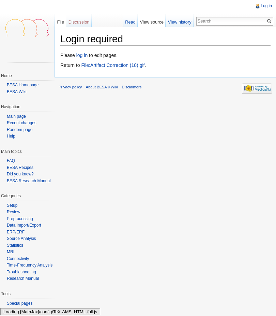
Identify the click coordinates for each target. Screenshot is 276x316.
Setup (12, 205)
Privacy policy (70, 87)
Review (13, 212)
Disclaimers (131, 87)
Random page (19, 130)
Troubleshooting (21, 272)
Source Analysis (21, 238)
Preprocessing (20, 218)
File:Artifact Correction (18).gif (112, 65)
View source (152, 22)
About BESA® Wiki (102, 87)
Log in (266, 5)
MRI (10, 251)
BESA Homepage (23, 85)
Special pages (19, 303)
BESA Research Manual (29, 180)
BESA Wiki (16, 91)
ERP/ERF (16, 232)
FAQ (11, 160)
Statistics (15, 245)
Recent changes (21, 123)
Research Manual (23, 278)
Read (130, 22)
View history (179, 22)
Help (11, 136)
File (60, 22)
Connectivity (18, 258)
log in (82, 55)
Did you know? (20, 174)
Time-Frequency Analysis (29, 265)
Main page (16, 116)
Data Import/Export (24, 225)
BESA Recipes (20, 167)
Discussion (79, 22)
